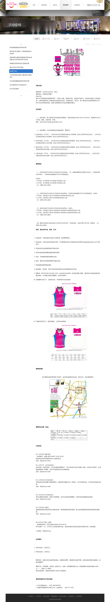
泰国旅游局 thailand (17, 5)
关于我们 (30, 596)
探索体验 (44, 5)
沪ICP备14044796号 (55, 599)
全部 (36, 39)
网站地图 (46, 596)
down (21, 96)
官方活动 (46, 39)
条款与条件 (62, 596)
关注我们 (38, 596)
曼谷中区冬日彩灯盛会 (17, 67)
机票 (76, 39)
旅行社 (97, 39)
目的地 (55, 5)
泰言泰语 (87, 13)
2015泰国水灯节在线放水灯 (18, 85)
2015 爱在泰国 (14, 89)
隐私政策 (54, 596)
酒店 (56, 39)
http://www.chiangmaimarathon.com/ (51, 122)
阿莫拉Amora (47, 531)
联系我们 (79, 596)
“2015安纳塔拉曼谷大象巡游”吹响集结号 (21, 76)
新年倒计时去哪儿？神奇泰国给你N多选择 (20, 52)
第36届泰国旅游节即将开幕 (18, 47)
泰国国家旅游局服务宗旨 (73, 13)
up (21, 44)
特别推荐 (65, 5)
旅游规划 (77, 5)
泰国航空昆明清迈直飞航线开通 (19, 63)
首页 (34, 5)
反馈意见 (71, 596)
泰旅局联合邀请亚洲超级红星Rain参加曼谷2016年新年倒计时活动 (21, 58)
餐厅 (66, 39)
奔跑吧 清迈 (13, 71)
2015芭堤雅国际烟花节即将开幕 (19, 81)
